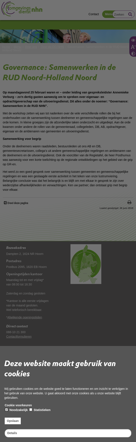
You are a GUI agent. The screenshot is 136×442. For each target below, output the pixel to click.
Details (12, 433)
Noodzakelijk (16, 410)
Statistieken (39, 410)
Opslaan (13, 421)
